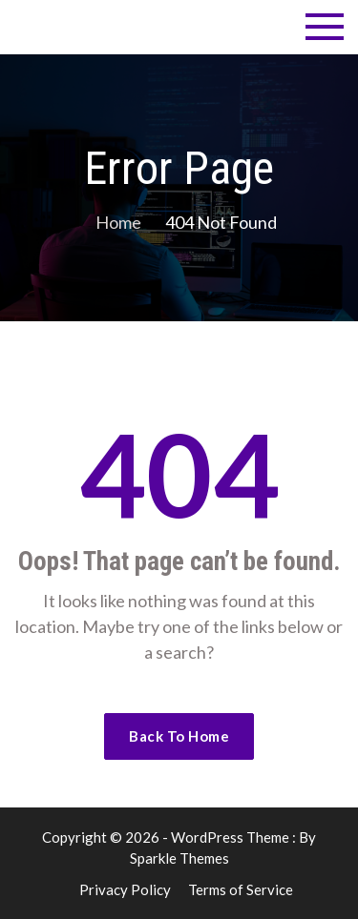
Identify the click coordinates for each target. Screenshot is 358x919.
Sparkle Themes (179, 858)
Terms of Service (240, 889)
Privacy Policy (125, 889)
